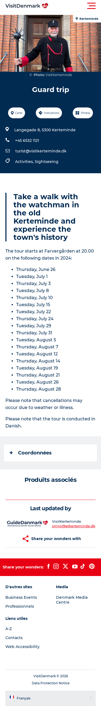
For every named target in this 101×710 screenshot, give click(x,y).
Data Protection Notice (50, 683)
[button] (75, 6)
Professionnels (19, 606)
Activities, (25, 161)
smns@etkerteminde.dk (73, 526)
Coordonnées (31, 453)
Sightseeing (46, 161)
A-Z (8, 628)
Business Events (21, 597)
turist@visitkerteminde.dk (41, 151)
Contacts (14, 637)
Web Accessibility (22, 646)
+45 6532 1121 (27, 140)
